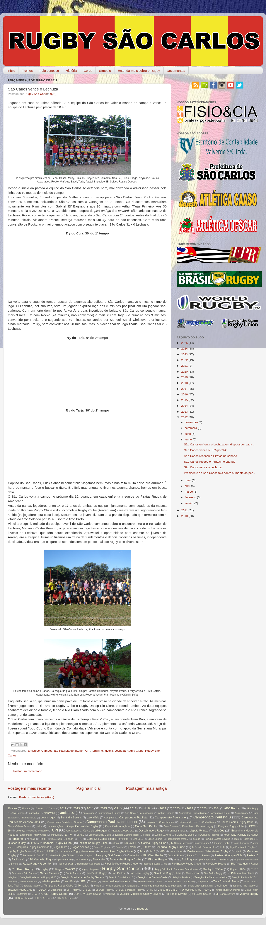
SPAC (160, 881)
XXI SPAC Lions (22, 898)
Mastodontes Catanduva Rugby (207, 851)
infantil (116, 843)
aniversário (89, 813)
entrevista (56, 834)
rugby (44, 869)
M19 (162, 851)
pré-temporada (207, 859)
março (189, 491)
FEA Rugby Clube (184, 834)
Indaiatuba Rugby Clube (93, 843)
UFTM (150, 889)
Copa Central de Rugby (82, 826)
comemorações (55, 826)
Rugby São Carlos (121, 868)
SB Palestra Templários (240, 873)
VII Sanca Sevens (201, 894)
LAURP (147, 847)
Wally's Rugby (249, 893)
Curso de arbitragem (95, 830)
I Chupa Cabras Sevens (217, 839)
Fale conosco (49, 70)
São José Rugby (139, 873)
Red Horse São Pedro (88, 863)
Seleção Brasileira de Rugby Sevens (82, 877)
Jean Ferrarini (241, 843)
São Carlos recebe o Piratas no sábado (209, 461)
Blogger (142, 908)
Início (11, 70)
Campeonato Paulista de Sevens (64, 822)
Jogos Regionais (102, 847)
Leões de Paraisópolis (203, 847)
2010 (184, 516)
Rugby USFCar (238, 869)
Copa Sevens (171, 826)
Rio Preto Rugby (23, 869)
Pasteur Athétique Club (228, 855)
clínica (39, 826)
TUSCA (41, 889)
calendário (93, 817)
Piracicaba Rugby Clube (125, 859)
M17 (142, 851)
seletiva (12, 881)
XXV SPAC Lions (66, 898)
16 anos (38, 808)
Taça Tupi (13, 885)
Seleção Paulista (181, 877)
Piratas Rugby (157, 859)
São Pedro (192, 873)
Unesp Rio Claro (167, 889)
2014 (184, 405)
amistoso (34, 750)
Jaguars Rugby (222, 843)
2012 (184, 417)
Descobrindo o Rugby (152, 830)
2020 (184, 371)
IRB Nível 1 (130, 843)
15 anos (26, 808)
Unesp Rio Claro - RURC (196, 889)
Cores (88, 70)
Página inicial (88, 788)
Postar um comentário (27, 771)
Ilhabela (35, 843)
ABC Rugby (232, 808)
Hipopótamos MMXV (177, 839)
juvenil (109, 750)
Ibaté (237, 839)
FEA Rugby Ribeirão (208, 834)
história (196, 839)
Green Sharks (154, 839)
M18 (152, 851)
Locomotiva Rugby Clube (116, 851)
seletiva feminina (28, 881)
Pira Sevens (82, 859)
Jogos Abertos (80, 847)
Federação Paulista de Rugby (240, 834)
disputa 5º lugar (199, 830)
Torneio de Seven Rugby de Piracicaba (161, 885)
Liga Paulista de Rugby (242, 847)
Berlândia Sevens (71, 817)
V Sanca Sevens (92, 894)
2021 (184, 365)
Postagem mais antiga (146, 788)
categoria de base (188, 822)
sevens (126, 881)
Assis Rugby (241, 813)
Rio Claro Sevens (216, 863)
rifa (165, 863)
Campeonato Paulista (133, 817)
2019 (184, 377)
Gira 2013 (138, 839)
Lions (40, 851)
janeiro (189, 503)
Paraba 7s (192, 855)
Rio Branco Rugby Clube (186, 863)
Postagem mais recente (29, 788)
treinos (236, 885)
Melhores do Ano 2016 (35, 855)
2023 (184, 354)
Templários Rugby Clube (58, 885)
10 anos (12, 808)
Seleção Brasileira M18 (121, 877)
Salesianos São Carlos (24, 873)
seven (94, 881)
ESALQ (80, 834)
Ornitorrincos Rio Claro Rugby (145, 855)
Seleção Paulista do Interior (210, 877)
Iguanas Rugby (17, 843)
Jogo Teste (60, 847)
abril (187, 486)
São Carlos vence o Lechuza (203, 467)
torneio (97, 885)
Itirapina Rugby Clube (153, 843)
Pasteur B (252, 855)
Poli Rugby (188, 859)
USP (76, 894)
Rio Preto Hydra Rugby (244, 863)
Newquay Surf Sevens (109, 855)
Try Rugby (249, 885)
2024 (184, 348)
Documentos (176, 70)
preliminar (224, 859)
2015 (184, 400)
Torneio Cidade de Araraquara (121, 885)
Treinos (27, 70)
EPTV (68, 834)
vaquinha (110, 894)
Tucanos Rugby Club (20, 889)
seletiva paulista (51, 881)
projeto (14, 863)
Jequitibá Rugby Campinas (33, 847)
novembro (191, 422)
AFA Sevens (17, 813)
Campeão (109, 817)
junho (188, 439)
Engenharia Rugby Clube (33, 834)
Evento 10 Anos (162, 834)
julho (188, 433)
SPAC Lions (173, 881)
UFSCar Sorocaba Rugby (129, 889)
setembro (191, 428)
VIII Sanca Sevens (225, 894)
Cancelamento (166, 822)
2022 (184, 360)
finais (32, 839)
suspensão (203, 881)
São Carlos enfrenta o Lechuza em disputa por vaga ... (219, 444)
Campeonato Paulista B (212, 817)
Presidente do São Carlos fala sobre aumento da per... (219, 473)
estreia (146, 834)
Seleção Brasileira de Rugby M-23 (38, 877)
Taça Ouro (249, 881)
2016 (184, 394)
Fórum (69, 839)
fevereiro (190, 497)
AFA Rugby (252, 808)
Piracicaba (99, 859)
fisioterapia (56, 839)
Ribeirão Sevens (151, 863)
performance (65, 859)
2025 (184, 343)
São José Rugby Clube (167, 873)
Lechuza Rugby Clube (128, 750)
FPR (79, 839)
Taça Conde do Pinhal (226, 881)
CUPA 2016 (72, 830)
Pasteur (206, 855)
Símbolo (105, 70)
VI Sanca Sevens (176, 893)
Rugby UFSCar (213, 869)
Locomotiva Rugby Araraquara (76, 851)
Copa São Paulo (146, 826)
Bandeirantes (29, 817)
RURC (254, 869)
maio (188, 480)
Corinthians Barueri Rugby (197, 826)
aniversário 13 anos (109, 813)
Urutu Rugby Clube (54, 893)
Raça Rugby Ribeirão (37, 863)
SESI (83, 881)
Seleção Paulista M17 (243, 877)
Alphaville (49, 813)
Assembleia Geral (220, 813)
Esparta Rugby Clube (100, 834)
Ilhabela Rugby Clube (57, 843)
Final (43, 838)
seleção (12, 877)
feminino (97, 750)
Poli (175, 859)
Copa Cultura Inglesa (117, 826)
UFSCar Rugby (103, 889)
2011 (184, 510)
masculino (176, 851)
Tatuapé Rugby (32, 885)
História (71, 70)
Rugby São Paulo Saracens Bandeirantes (176, 869)
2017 (184, 388)
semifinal (70, 881)
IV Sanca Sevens (180, 843)
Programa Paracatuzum (246, 859)
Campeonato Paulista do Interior (62, 750)
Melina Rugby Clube (62, 855)
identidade (249, 839)
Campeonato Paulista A (170, 817)
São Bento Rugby (96, 873)
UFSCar (87, 889)
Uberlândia (56, 889)
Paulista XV (18, 859)
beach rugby (48, 817)
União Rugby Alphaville (228, 889)
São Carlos (118, 873)
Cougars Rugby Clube (231, 826)
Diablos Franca (177, 830)
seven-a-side (109, 881)
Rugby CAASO (65, 869)
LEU (222, 847)
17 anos (51, 808)
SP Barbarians (145, 881)
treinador (222, 885)
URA (34, 894)
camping (150, 822)
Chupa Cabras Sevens (19, 826)
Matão (238, 851)
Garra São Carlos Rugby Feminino (107, 838)
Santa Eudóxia (74, 873)
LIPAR (50, 851)
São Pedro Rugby (213, 873)
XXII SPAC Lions (44, 898)
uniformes (22, 894)
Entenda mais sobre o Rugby (139, 70)
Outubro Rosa (175, 855)
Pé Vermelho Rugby (42, 859)
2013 (184, 411)
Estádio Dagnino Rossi (127, 834)
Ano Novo (130, 813)
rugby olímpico (90, 869)
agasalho (34, 813)
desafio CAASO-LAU (124, 830)
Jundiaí (120, 847)
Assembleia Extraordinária (192, 813)
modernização (84, 855)
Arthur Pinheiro (166, 813)
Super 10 (189, 881)
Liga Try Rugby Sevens (20, 851)
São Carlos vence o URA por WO (206, 450)
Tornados (83, 885)
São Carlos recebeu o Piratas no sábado (210, 456)
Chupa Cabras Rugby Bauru (237, 822)
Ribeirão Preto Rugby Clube (121, 863)
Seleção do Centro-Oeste (152, 877)
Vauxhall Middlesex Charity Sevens (140, 893)
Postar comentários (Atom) (36, 797)
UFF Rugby (72, 889)
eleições (218, 830)
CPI (87, 750)
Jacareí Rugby (201, 843)
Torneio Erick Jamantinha (199, 885)
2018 (184, 383)
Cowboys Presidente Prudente (31, 830)
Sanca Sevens (49, 873)
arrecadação (146, 813)
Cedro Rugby (209, 822)
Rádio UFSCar (65, 863)
